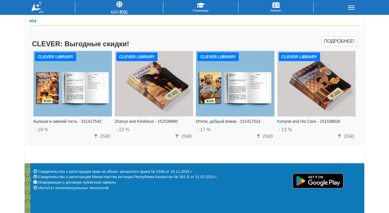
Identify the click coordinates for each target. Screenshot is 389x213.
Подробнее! (339, 41)
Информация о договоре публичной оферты (77, 182)
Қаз (115, 12)
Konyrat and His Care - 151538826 (308, 121)
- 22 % (123, 129)
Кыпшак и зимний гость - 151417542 (67, 121)
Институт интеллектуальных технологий (73, 188)
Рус (123, 12)
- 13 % (285, 129)
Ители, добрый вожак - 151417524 (228, 121)
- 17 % (204, 129)
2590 (101, 136)
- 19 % (41, 129)
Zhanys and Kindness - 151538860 (146, 121)
